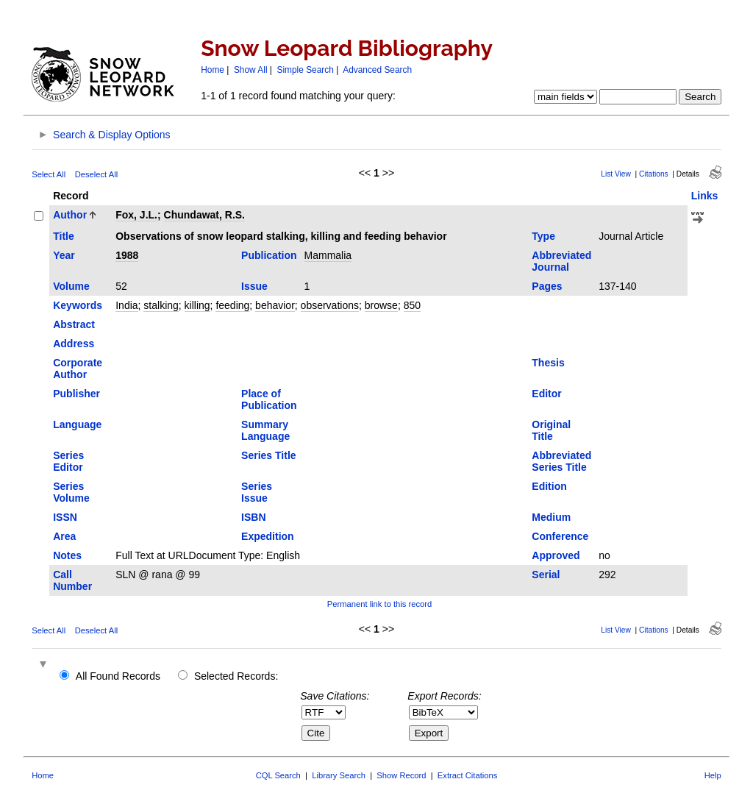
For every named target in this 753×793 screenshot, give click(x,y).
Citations (653, 174)
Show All (251, 70)
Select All (48, 174)
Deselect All (96, 174)
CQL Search (278, 775)
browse (381, 305)
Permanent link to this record (379, 604)
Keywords (77, 305)
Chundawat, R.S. (204, 215)
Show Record (401, 775)
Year (64, 255)
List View (616, 174)
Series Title (268, 455)
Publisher (76, 393)
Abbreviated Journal (561, 261)
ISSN (65, 517)
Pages (547, 286)
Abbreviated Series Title (561, 461)
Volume (71, 286)
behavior (275, 305)
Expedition (267, 536)
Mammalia (328, 255)
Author (70, 215)
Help (712, 775)
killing (197, 305)
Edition (549, 486)
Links (704, 196)
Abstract (74, 324)
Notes (67, 555)
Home (212, 70)
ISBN (253, 517)
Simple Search (305, 70)
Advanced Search (377, 70)
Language (77, 424)
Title (63, 236)
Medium (551, 517)
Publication (268, 255)
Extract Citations (467, 775)
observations (330, 305)
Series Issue (256, 492)
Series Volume (71, 492)
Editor (546, 393)
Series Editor (68, 461)
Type (543, 236)
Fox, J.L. (136, 215)
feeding (232, 305)
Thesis (548, 363)
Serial (546, 574)
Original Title (551, 430)
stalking (160, 305)
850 (412, 305)
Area (64, 536)
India (126, 305)
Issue (254, 286)
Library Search (338, 775)
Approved (555, 555)
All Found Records (118, 676)
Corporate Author (77, 368)
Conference (560, 536)
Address (73, 343)
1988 (126, 255)
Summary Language (265, 430)
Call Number (72, 580)
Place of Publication (268, 399)
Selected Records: (236, 676)
